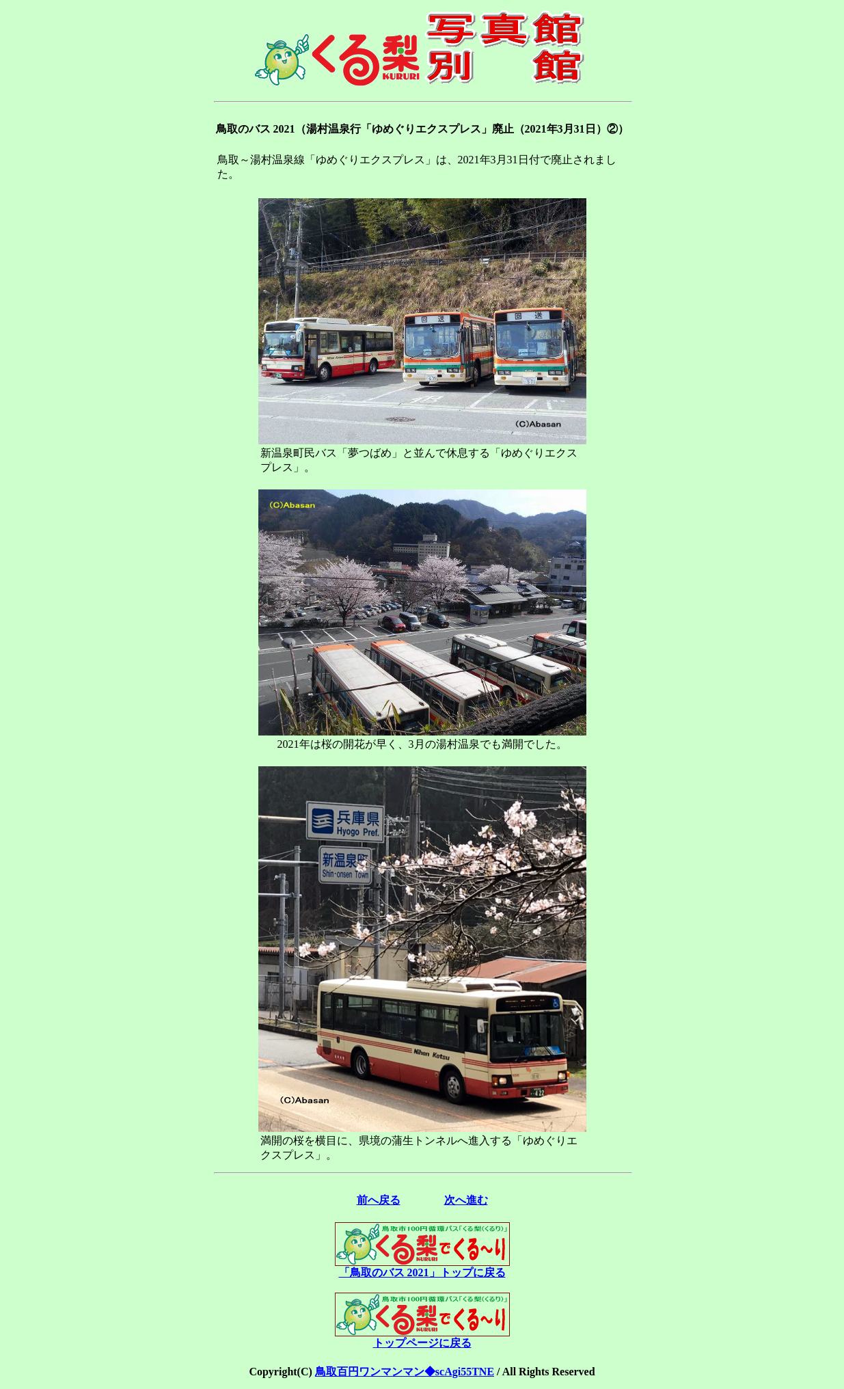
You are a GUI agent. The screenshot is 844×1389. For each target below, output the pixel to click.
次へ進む (466, 1200)
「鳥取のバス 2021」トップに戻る (422, 1267)
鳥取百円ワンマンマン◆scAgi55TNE (404, 1371)
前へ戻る (378, 1200)
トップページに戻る (422, 1338)
